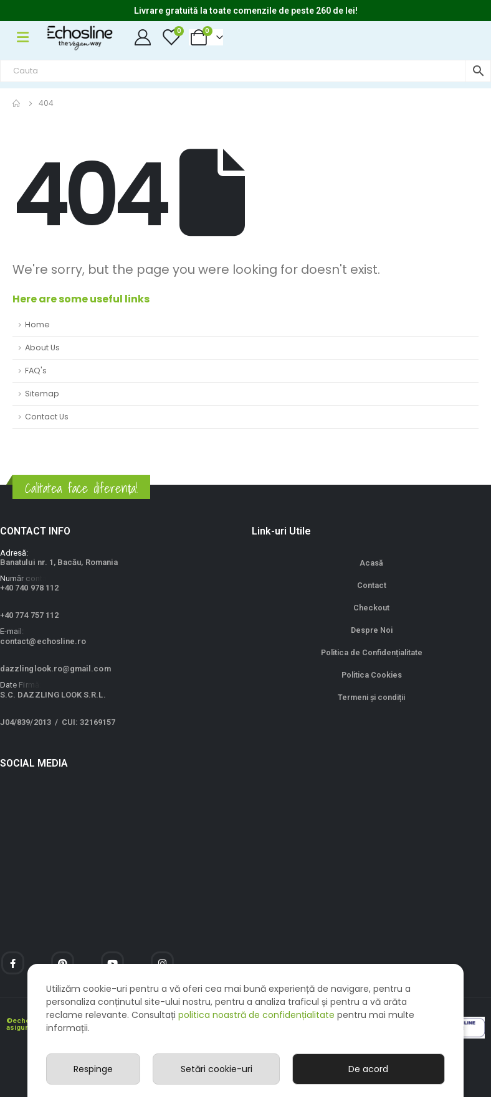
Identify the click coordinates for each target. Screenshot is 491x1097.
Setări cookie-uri (216, 1069)
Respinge (93, 1069)
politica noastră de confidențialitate (256, 1015)
